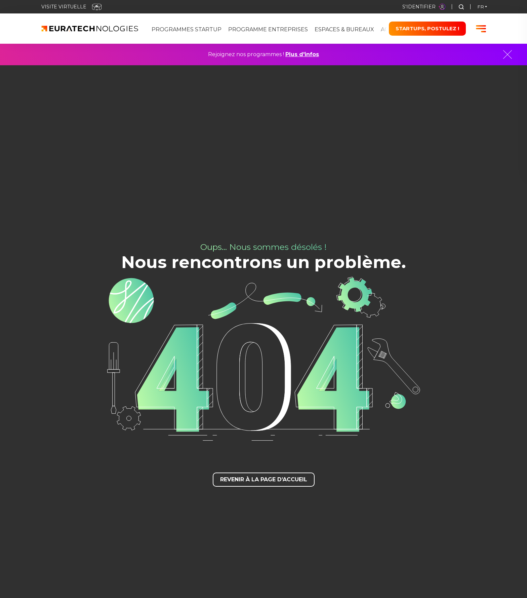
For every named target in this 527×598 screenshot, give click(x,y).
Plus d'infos (302, 54)
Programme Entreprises (268, 29)
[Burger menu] (481, 28)
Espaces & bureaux (344, 29)
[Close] (507, 54)
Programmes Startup (186, 29)
